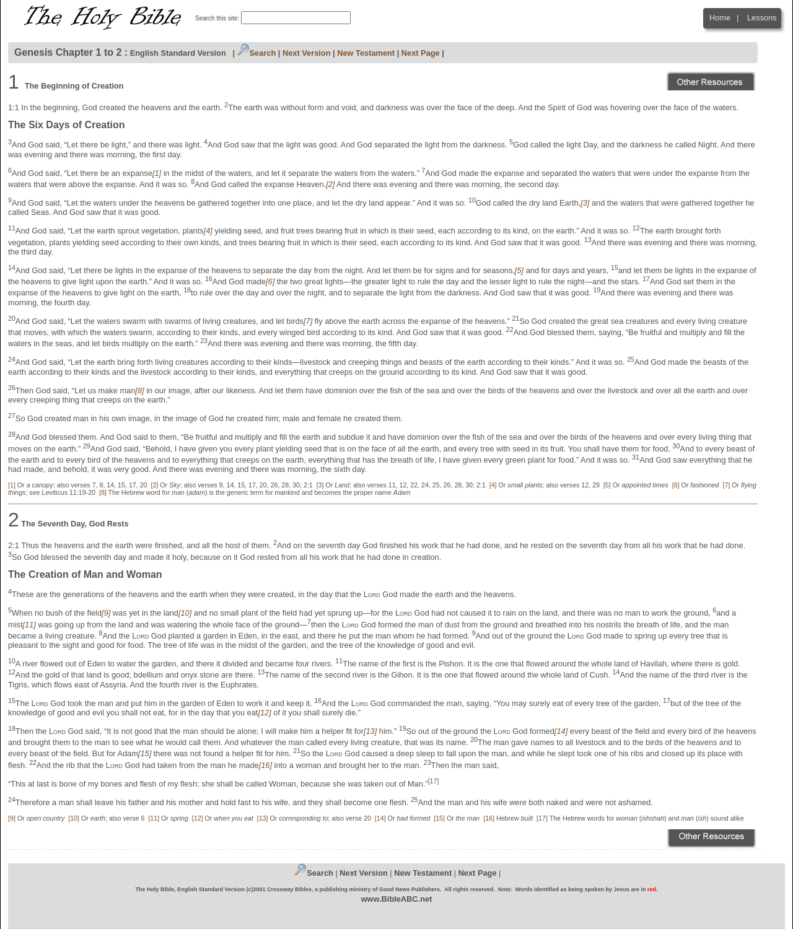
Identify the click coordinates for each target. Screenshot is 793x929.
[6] (676, 485)
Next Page (420, 53)
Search (256, 53)
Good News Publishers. (410, 889)
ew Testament (426, 873)
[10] (73, 818)
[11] (153, 818)
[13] (262, 818)
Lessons (762, 17)
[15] (439, 818)
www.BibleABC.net (396, 899)
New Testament (366, 53)
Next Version (307, 53)
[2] (154, 485)
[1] (11, 485)
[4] (493, 485)
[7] (726, 485)
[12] (197, 818)
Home (719, 17)
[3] (320, 485)
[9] (11, 818)
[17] (542, 818)
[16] (488, 818)
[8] (103, 492)
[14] (380, 818)
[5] (607, 485)
